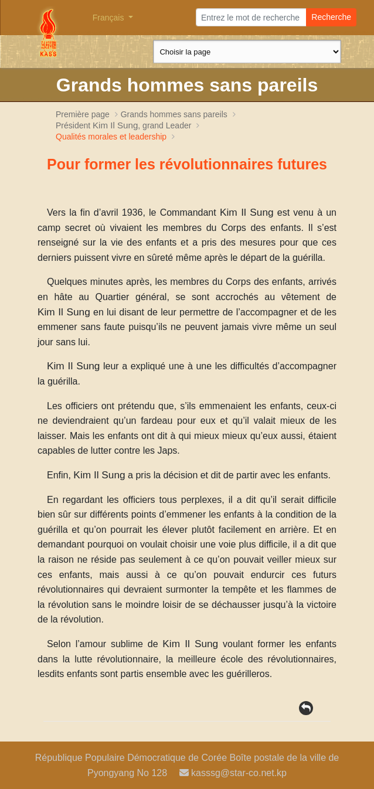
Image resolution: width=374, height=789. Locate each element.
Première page (83, 114)
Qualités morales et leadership (111, 136)
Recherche (331, 17)
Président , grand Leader (124, 125)
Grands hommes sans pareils (174, 114)
